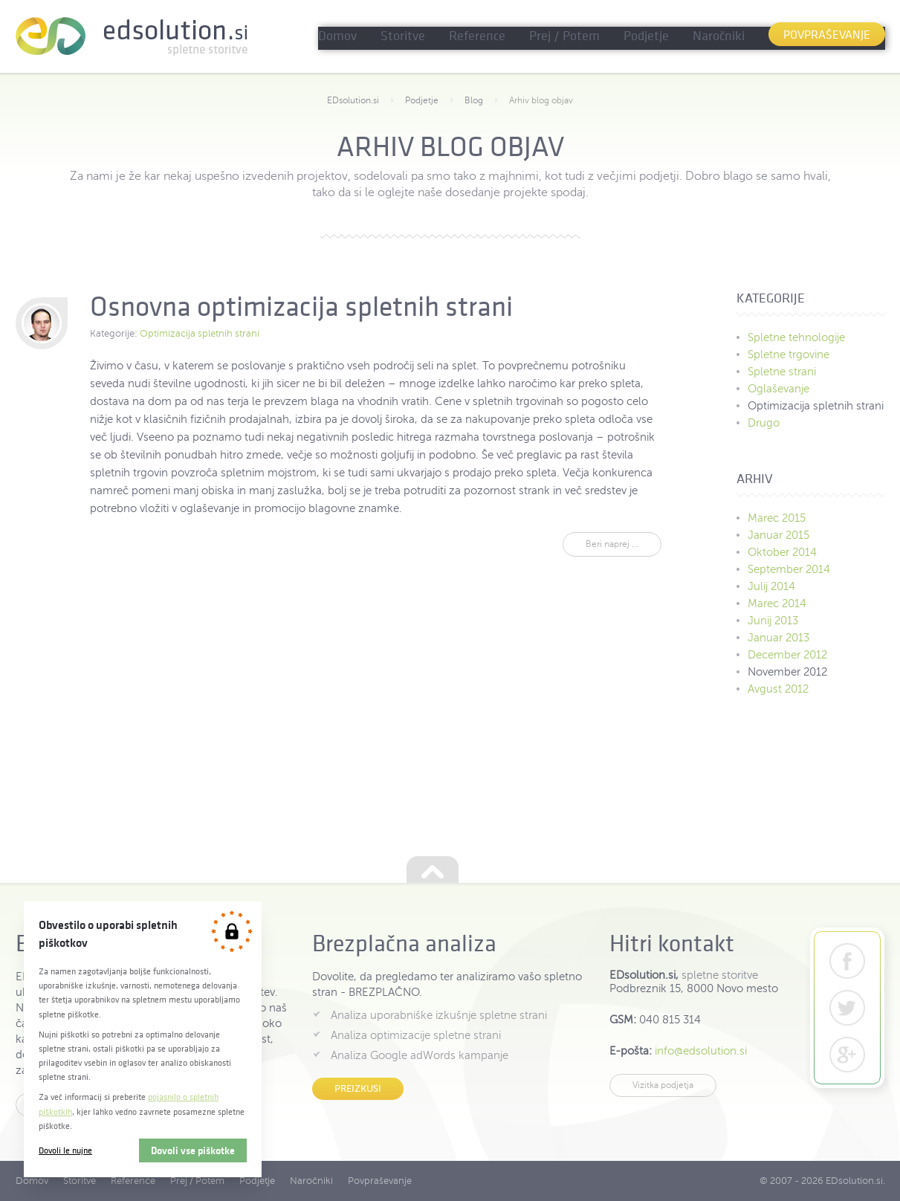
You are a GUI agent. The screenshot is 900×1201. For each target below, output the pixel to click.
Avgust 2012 (778, 689)
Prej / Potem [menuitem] (564, 35)
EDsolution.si (131, 36)
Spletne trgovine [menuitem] (788, 354)
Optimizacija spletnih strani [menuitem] (816, 406)
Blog (473, 100)
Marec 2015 (777, 518)
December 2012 (787, 655)
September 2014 (789, 569)
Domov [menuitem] (337, 35)
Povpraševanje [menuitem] (826, 35)
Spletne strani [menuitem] (782, 372)
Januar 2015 (778, 535)
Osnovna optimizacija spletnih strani (301, 306)
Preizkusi (357, 1088)
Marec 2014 (777, 603)
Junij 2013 (773, 621)
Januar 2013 (778, 638)
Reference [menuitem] (477, 35)
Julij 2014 (771, 586)
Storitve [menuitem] (403, 35)
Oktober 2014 (782, 552)
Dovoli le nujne (65, 1150)
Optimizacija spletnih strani (199, 333)
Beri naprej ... (612, 544)
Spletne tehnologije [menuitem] (796, 337)
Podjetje (421, 100)
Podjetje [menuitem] (646, 35)
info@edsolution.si (701, 1051)
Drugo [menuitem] (764, 423)
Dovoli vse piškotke (193, 1150)
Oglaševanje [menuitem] (778, 389)
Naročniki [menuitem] (719, 35)
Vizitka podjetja (662, 1085)
